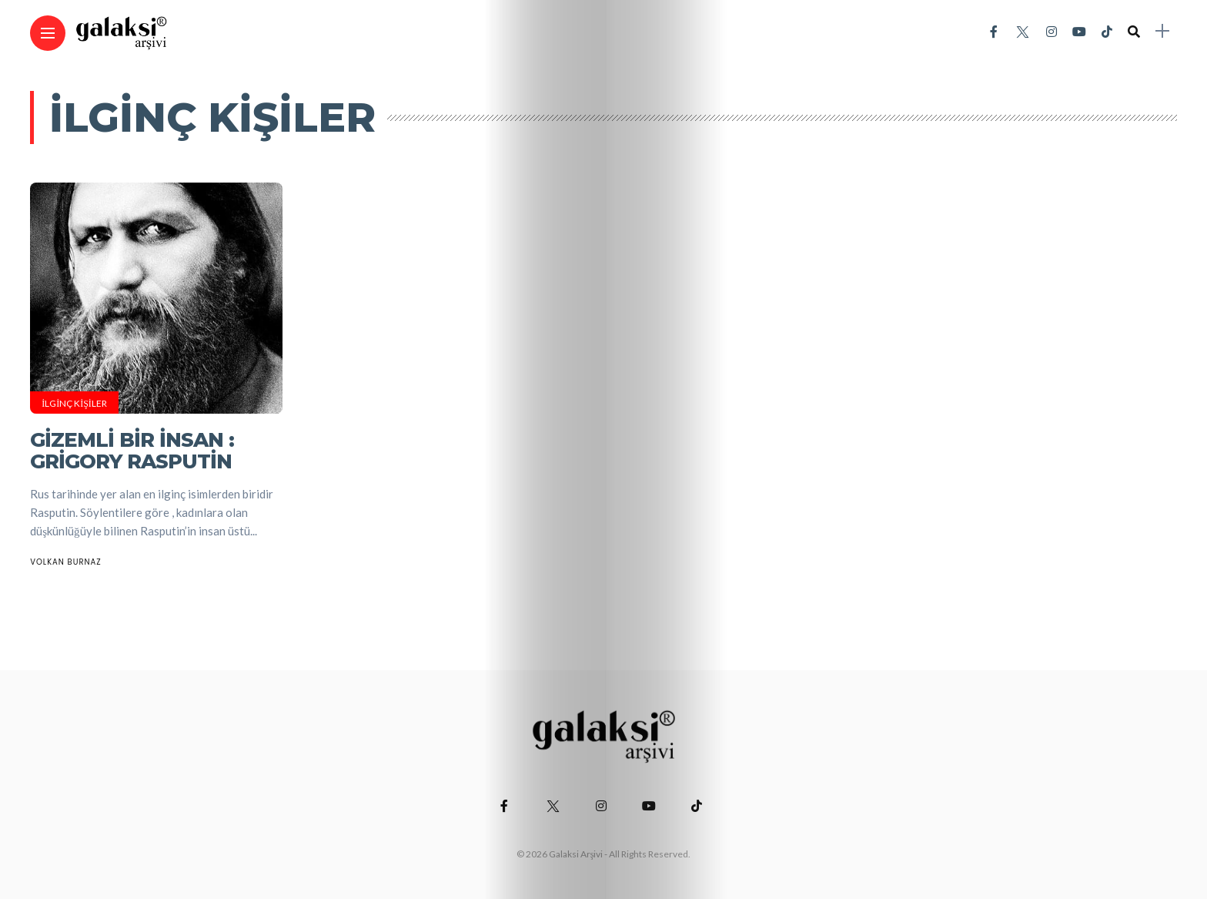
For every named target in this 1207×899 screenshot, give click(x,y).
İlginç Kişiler (74, 403)
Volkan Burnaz (66, 562)
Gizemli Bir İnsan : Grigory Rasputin (132, 451)
